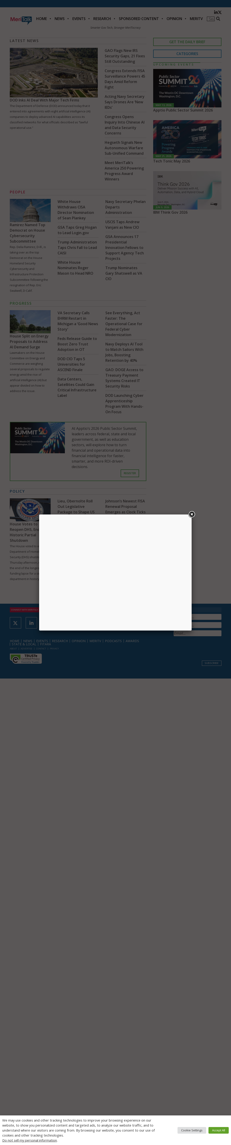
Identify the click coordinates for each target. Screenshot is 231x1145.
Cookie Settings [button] (192, 1130)
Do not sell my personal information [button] (29, 1140)
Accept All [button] (218, 1130)
